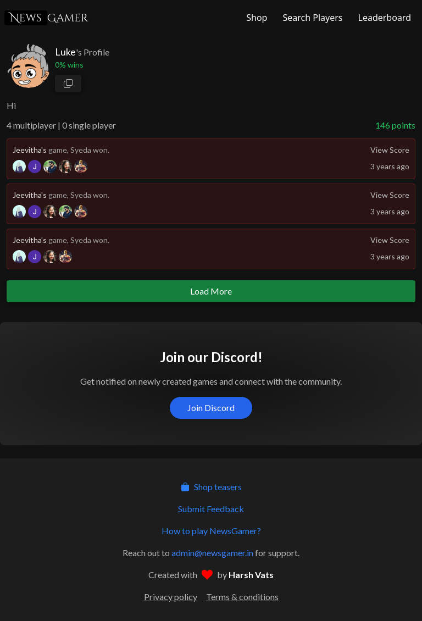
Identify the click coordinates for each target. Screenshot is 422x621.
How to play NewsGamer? (211, 530)
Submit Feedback (211, 508)
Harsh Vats (251, 574)
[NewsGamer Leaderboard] (383, 18)
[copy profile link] (68, 83)
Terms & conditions (242, 596)
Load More (211, 291)
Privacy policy (170, 596)
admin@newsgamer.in (212, 552)
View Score (389, 149)
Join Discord (211, 407)
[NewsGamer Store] (255, 18)
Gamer (46, 17)
